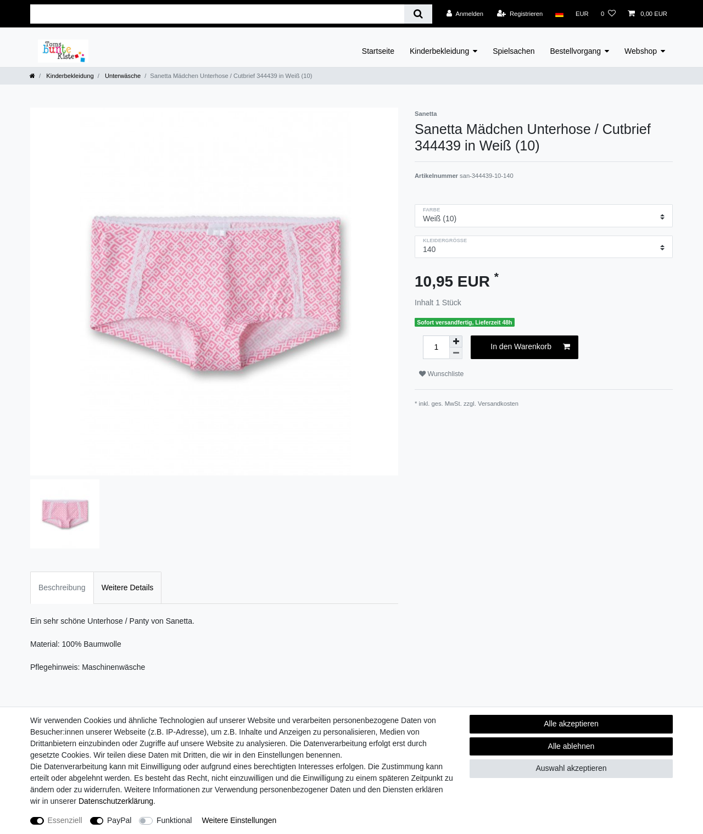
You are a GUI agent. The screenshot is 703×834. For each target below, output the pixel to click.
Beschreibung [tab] (62, 587)
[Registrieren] (520, 13)
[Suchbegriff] (217, 14)
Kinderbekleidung (439, 51)
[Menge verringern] (455, 353)
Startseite (378, 51)
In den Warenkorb (530, 347)
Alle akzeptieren (571, 723)
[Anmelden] (464, 13)
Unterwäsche (122, 75)
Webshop (640, 51)
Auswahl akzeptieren (570, 768)
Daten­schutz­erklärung (116, 801)
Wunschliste (441, 374)
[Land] (559, 13)
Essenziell (65, 820)
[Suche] (418, 14)
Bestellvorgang (575, 51)
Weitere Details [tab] (128, 587)
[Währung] (582, 13)
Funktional (174, 820)
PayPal (119, 820)
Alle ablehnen (571, 746)
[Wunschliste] (608, 13)
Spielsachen (513, 51)
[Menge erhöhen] (455, 341)
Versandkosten (498, 403)
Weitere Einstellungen (239, 820)
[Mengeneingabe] (436, 347)
